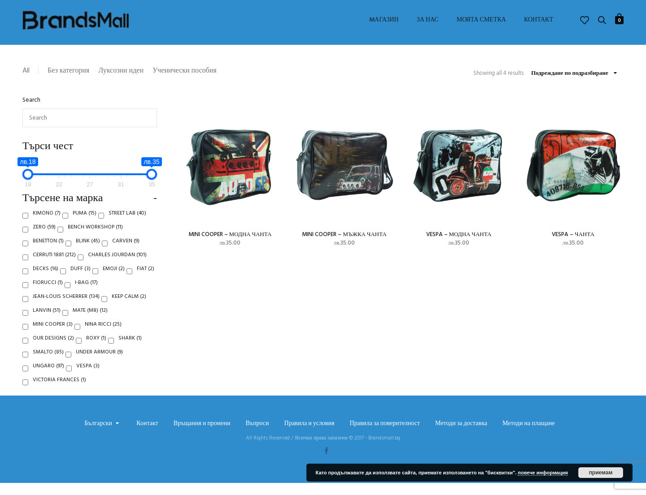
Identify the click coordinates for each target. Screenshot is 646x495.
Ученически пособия (185, 70)
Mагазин (384, 20)
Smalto (48, 364)
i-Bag (86, 294)
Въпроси (257, 436)
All (26, 70)
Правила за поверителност (384, 436)
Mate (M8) (90, 322)
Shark (130, 350)
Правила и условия (309, 436)
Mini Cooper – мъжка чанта (344, 234)
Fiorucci (48, 294)
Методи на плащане (528, 436)
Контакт (538, 20)
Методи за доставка (461, 436)
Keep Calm (129, 308)
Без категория (68, 70)
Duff (80, 280)
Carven (126, 253)
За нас (428, 20)
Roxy (96, 350)
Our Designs (53, 350)
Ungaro (48, 378)
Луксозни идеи (121, 70)
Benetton (48, 253)
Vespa (88, 378)
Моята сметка (481, 20)
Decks (45, 280)
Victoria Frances (59, 391)
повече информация (543, 472)
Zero (44, 239)
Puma (84, 225)
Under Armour (99, 364)
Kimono (47, 225)
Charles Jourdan (117, 267)
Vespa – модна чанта (459, 234)
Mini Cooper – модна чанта (230, 234)
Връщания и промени (202, 436)
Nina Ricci (103, 336)
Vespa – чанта (573, 234)
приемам (601, 472)
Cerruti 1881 (54, 267)
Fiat (145, 280)
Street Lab (127, 225)
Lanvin (47, 322)
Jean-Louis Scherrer (66, 308)
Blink (88, 253)
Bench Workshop (95, 239)
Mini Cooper (53, 336)
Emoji (114, 280)
